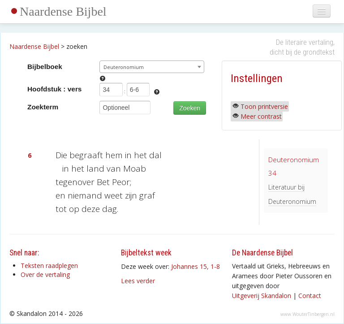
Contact (309, 295)
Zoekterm (42, 107)
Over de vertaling (45, 274)
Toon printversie (264, 106)
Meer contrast (261, 116)
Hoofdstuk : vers (54, 89)
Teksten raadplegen (49, 265)
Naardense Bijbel (63, 11)
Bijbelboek (44, 66)
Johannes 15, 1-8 (195, 266)
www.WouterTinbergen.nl (307, 314)
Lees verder (138, 280)
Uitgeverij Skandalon (261, 295)
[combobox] (151, 66)
